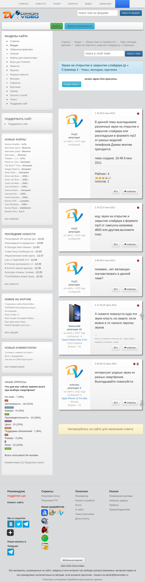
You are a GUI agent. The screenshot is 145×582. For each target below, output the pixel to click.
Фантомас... (10, 155)
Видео (88, 4)
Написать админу (118, 500)
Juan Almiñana (12, 186)
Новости (40, 4)
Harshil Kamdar (12, 197)
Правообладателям (119, 509)
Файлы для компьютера (23, 57)
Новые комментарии (20, 347)
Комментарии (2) (14, 462)
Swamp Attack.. (12, 190)
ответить (130, 191)
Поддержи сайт (18, 103)
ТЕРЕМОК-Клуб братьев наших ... (21, 307)
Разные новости (19, 74)
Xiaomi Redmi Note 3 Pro (74, 339)
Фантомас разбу (12, 151)
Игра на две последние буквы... (20, 318)
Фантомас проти (12, 148)
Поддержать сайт (18, 118)
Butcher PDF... (11, 201)
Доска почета (82, 518)
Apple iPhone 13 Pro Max (74, 398)
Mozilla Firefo (11, 211)
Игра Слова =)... (12, 314)
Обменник (105, 4)
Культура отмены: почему (19, 272)
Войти (56, 26)
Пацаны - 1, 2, (11, 158)
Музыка (14, 70)
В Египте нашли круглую (19, 268)
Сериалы (15, 82)
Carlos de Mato (12, 183)
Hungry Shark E (12, 169)
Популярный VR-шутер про (20, 238)
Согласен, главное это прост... (19, 352)
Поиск (13, 99)
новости (28, 234)
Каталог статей (18, 95)
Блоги (78, 505)
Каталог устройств (85, 500)
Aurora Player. (11, 208)
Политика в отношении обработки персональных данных (72, 579)
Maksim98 (74, 326)
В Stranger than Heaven (18, 247)
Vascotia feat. (11, 194)
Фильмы (14, 78)
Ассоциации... (11, 311)
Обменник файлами (21, 49)
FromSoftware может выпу (19, 276)
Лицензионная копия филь (20, 255)
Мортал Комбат (12, 144)
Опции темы (71, 84)
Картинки (15, 87)
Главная (23, 4)
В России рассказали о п (19, 264)
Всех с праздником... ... (16, 356)
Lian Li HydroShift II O (17, 259)
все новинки (12, 218)
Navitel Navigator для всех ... (18, 325)
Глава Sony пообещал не (19, 251)
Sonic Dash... (11, 172)
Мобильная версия (72, 560)
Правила (114, 505)
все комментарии (14, 366)
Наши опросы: (16, 382)
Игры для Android (20, 61)
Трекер (57, 4)
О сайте (79, 509)
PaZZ (74, 134)
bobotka (74, 384)
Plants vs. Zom (12, 162)
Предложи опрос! (34, 462)
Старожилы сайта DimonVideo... (20, 304)
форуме (25, 299)
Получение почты (50, 496)
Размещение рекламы (121, 496)
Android (73, 4)
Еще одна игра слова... (16, 322)
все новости (11, 284)
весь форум (11, 332)
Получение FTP (49, 500)
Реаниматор (81, 496)
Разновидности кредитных (20, 243)
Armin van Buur (12, 176)
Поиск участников (84, 514)
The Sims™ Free (12, 165)
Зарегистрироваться (79, 26)
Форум (122, 4)
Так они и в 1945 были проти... (19, 359)
